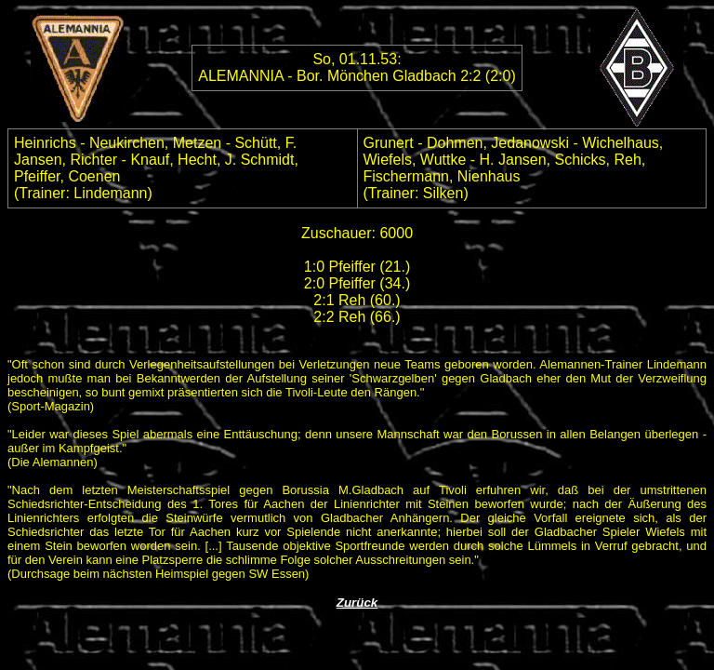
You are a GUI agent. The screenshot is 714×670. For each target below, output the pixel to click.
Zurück (357, 603)
